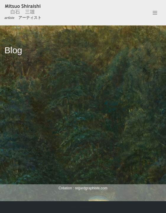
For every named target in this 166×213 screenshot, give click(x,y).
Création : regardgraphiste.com (83, 207)
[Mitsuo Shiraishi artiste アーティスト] (22, 12)
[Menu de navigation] (155, 12)
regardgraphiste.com (91, 188)
